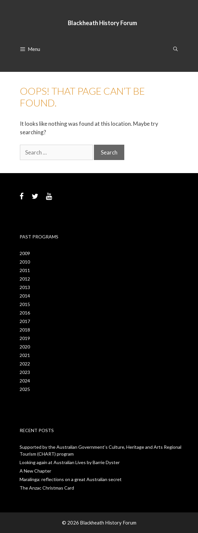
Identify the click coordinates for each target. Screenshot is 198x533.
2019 (25, 338)
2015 (25, 304)
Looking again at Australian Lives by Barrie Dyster (70, 462)
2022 (25, 363)
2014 (25, 296)
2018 (25, 329)
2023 (25, 372)
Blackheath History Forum (102, 22)
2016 (25, 312)
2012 (25, 279)
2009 (25, 253)
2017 (25, 321)
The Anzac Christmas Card (47, 488)
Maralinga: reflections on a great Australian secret (71, 479)
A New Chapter (35, 471)
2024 (25, 380)
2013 (25, 287)
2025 (25, 389)
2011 (25, 270)
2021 (25, 355)
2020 (25, 346)
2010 (25, 262)
